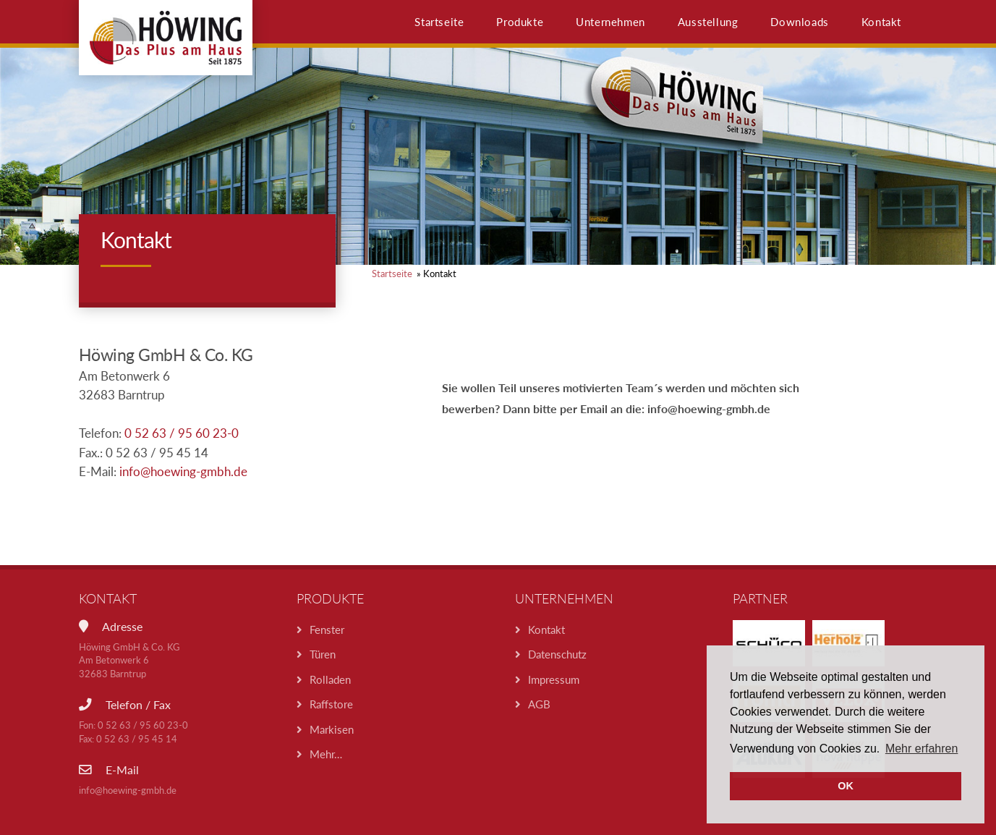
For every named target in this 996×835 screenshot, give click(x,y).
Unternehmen (610, 21)
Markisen (332, 729)
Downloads (799, 21)
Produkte (519, 21)
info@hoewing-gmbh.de (183, 472)
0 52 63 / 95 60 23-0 (181, 433)
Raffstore (331, 704)
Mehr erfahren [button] (921, 748)
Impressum (553, 679)
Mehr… (326, 753)
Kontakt (881, 21)
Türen (323, 654)
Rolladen (330, 679)
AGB (539, 704)
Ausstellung (708, 21)
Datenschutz (557, 654)
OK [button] (846, 786)
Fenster (327, 629)
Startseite (439, 21)
